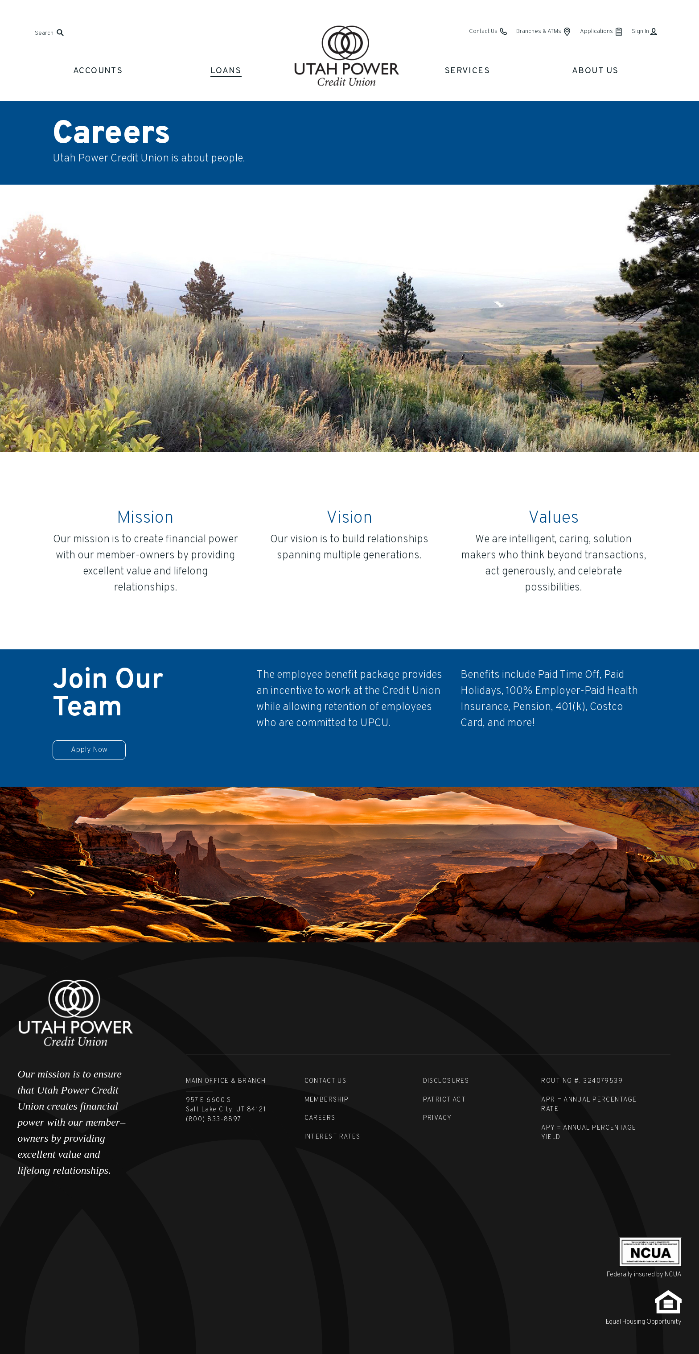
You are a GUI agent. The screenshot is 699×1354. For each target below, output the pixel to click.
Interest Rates (332, 1137)
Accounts (98, 71)
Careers (320, 1118)
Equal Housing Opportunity (644, 1322)
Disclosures (446, 1081)
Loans (226, 71)
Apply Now (89, 750)
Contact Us (325, 1081)
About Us (595, 71)
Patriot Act (444, 1100)
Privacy (437, 1118)
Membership (326, 1100)
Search (44, 33)
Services (467, 71)
